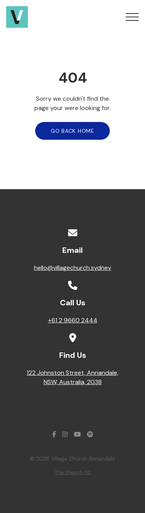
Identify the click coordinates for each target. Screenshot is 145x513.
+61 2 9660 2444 (72, 320)
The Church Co (72, 472)
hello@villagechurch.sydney (72, 268)
